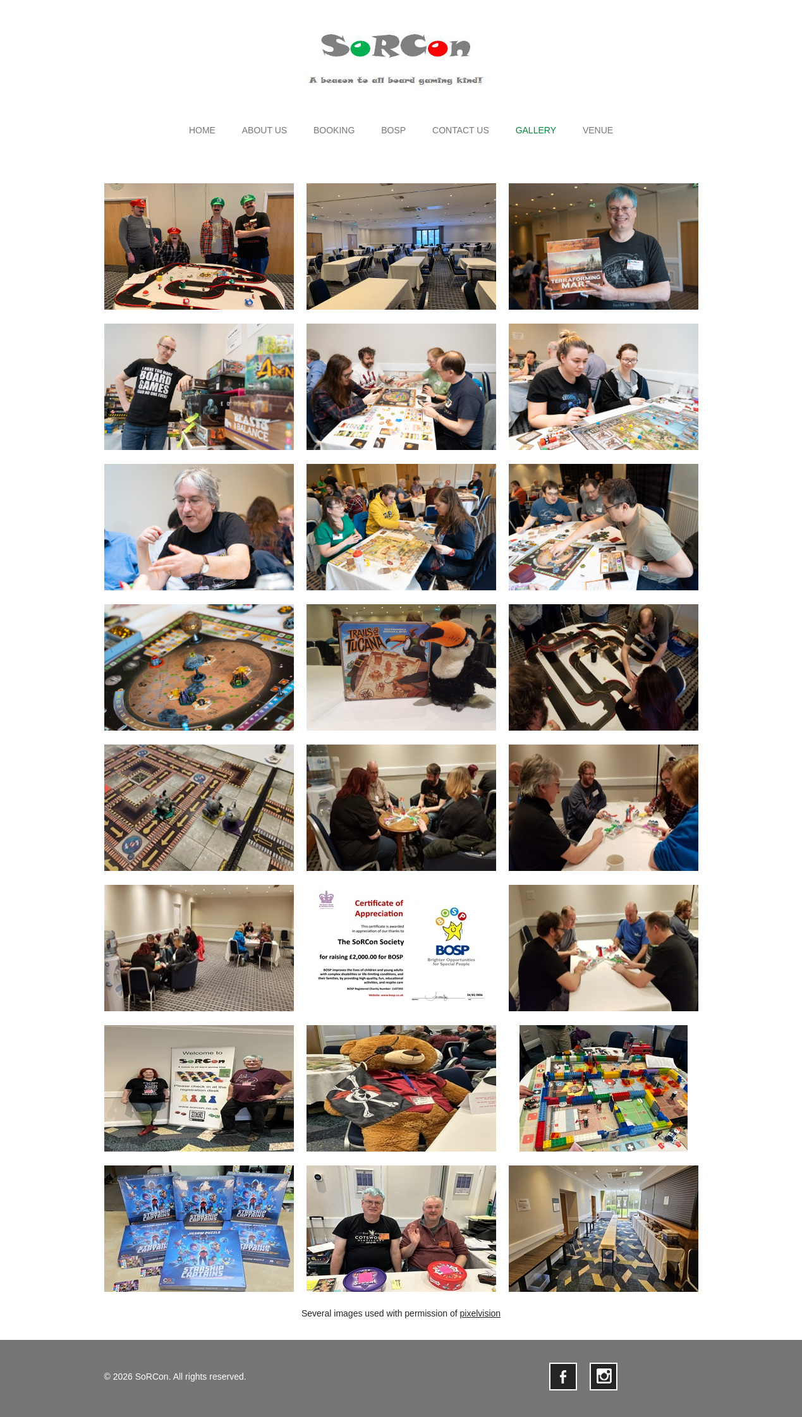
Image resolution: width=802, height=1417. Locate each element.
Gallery (536, 130)
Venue (598, 130)
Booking (334, 130)
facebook (563, 1376)
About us (264, 130)
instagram (603, 1376)
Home (202, 130)
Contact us (460, 130)
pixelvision (480, 1313)
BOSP (393, 130)
